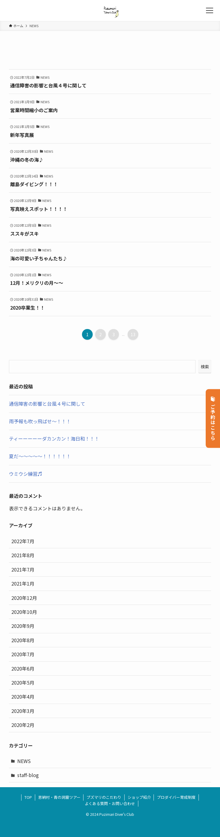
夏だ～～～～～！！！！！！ (40, 456)
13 (133, 334)
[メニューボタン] (209, 10)
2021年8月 (22, 555)
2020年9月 (22, 625)
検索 (205, 367)
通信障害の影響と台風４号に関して (47, 403)
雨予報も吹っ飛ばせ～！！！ (40, 421)
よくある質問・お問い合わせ (110, 803)
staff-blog (28, 775)
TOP (28, 797)
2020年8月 (22, 640)
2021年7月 (22, 569)
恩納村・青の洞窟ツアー (59, 797)
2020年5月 (22, 682)
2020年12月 (24, 597)
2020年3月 (22, 710)
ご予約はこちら (213, 418)
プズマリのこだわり (103, 797)
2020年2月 (22, 724)
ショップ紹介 (139, 797)
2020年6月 (22, 668)
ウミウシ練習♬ (25, 473)
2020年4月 (22, 696)
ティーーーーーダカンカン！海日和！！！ (54, 438)
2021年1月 (22, 583)
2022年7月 (22, 541)
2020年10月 (24, 611)
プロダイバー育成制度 (176, 797)
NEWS (24, 761)
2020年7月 (22, 654)
